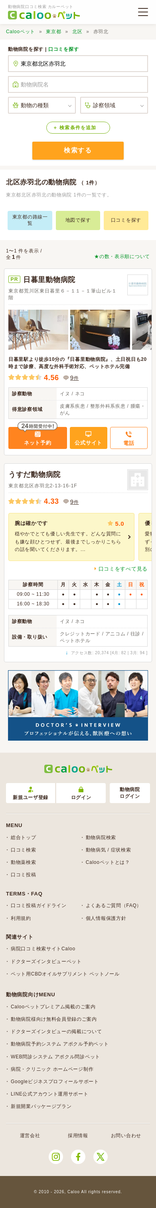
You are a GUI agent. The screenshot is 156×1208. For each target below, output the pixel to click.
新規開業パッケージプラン (41, 1106)
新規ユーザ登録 (30, 794)
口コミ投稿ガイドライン (39, 905)
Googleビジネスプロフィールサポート (55, 1081)
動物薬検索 (23, 862)
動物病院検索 (101, 837)
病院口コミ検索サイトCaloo (43, 949)
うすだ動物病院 (34, 475)
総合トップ (23, 837)
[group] (71, 537)
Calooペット (20, 31)
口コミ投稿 (23, 874)
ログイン (81, 794)
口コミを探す (63, 49)
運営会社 (30, 1135)
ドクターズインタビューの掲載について (56, 1031)
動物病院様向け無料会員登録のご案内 (54, 1019)
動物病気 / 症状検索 (108, 850)
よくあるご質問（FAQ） (114, 905)
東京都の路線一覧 (30, 220)
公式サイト (88, 443)
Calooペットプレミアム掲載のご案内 (53, 1007)
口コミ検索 (23, 850)
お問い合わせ (126, 1135)
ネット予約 (37, 443)
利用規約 (21, 918)
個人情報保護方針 (106, 918)
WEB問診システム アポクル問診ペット (55, 1057)
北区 (77, 31)
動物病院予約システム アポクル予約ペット (60, 1044)
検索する (78, 150)
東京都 (53, 31)
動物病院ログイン (130, 793)
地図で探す (78, 220)
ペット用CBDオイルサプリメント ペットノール (65, 974)
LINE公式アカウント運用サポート (50, 1094)
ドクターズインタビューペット (46, 961)
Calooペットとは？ (108, 862)
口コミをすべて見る (123, 569)
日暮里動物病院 (49, 280)
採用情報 (78, 1135)
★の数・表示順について (122, 256)
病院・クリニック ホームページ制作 (52, 1069)
